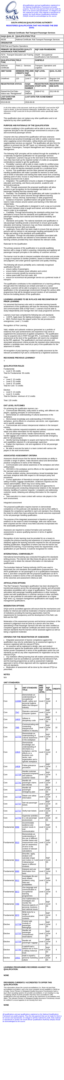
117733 (18, 790)
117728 (18, 797)
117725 (18, 775)
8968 (17, 827)
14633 (17, 719)
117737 (18, 933)
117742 (18, 818)
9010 (17, 842)
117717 (18, 811)
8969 (17, 871)
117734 (18, 942)
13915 (17, 752)
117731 (18, 737)
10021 (17, 958)
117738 (18, 924)
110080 (18, 701)
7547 (17, 712)
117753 (18, 950)
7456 (17, 904)
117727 (18, 804)
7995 (17, 727)
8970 (17, 915)
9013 (17, 860)
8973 (17, 892)
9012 (17, 880)
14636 (17, 766)
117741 (18, 783)
